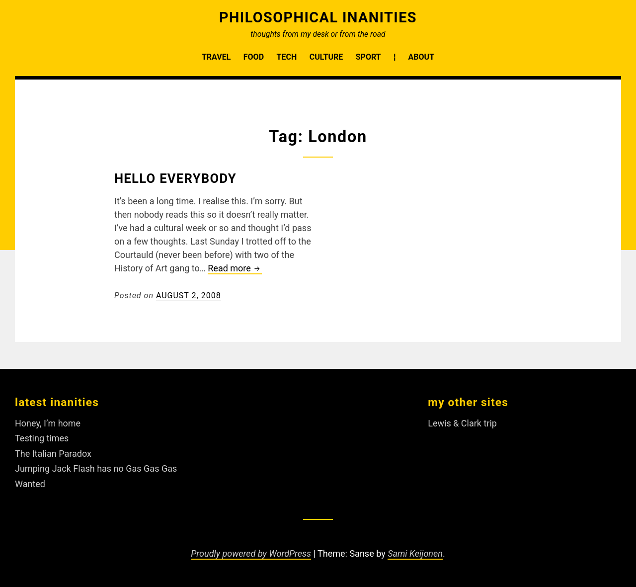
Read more (235, 268)
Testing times (42, 438)
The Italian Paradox (53, 453)
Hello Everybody (175, 178)
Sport (368, 57)
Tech (287, 57)
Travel (216, 57)
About (421, 57)
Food (253, 57)
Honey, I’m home (47, 423)
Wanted (30, 484)
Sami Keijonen (415, 553)
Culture (326, 57)
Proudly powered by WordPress (251, 553)
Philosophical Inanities (318, 17)
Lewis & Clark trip (462, 423)
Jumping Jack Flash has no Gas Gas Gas (96, 468)
